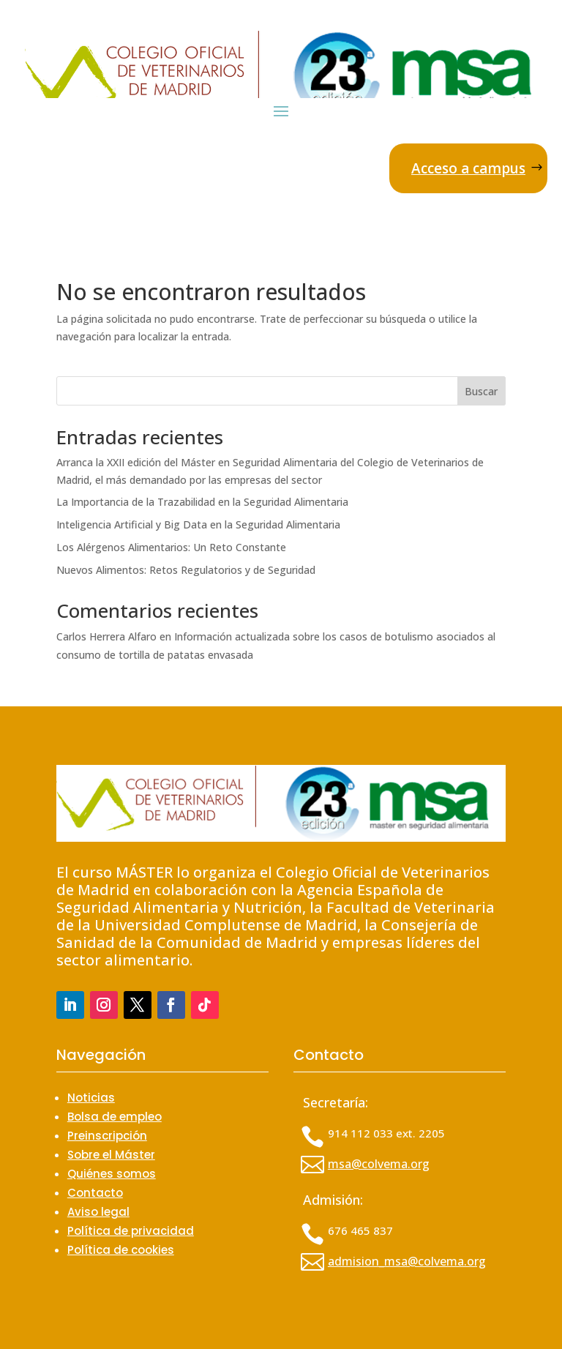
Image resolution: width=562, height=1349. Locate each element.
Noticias (91, 1097)
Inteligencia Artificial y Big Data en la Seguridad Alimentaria (198, 524)
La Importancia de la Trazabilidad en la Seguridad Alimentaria (202, 502)
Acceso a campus (468, 168)
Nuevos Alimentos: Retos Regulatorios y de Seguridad (185, 570)
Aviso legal (98, 1211)
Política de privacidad (130, 1230)
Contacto (95, 1192)
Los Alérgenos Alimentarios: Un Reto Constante (171, 547)
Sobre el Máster (111, 1154)
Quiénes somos (111, 1173)
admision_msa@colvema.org (407, 1261)
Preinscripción (107, 1135)
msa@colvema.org (379, 1164)
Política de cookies (120, 1250)
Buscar (481, 391)
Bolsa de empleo (114, 1116)
